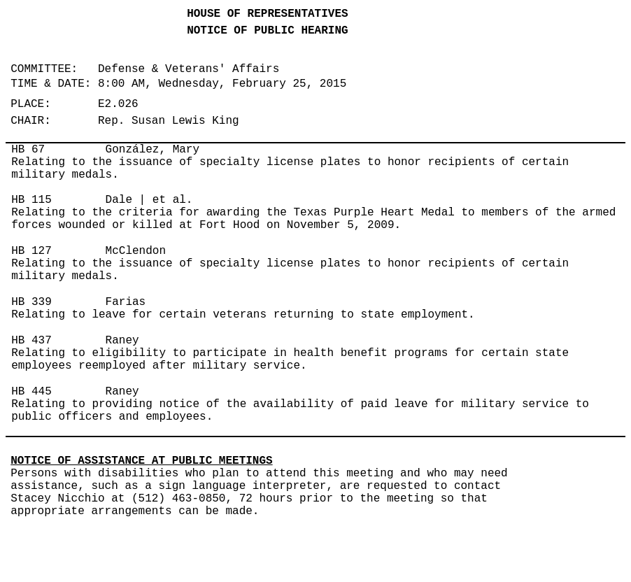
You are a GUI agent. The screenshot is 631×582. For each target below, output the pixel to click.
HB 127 (31, 251)
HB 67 (28, 149)
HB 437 (31, 340)
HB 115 (31, 200)
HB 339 (31, 302)
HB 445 (31, 391)
